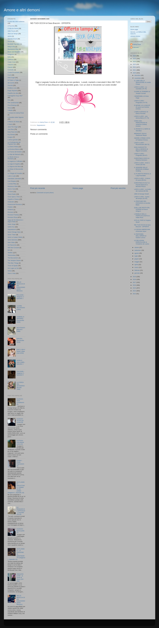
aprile (137, 264)
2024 (134, 61)
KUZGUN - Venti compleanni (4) (20, 401)
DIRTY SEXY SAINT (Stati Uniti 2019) (21, 351)
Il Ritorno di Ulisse (14, 121)
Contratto (11, 70)
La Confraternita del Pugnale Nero (14, 143)
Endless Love (12, 88)
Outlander (11, 202)
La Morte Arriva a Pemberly (13, 158)
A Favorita (11, 26)
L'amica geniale (13, 140)
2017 (134, 282)
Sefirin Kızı (11, 227)
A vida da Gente (13, 28)
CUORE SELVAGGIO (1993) (21, 307)
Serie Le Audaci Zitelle (15, 237)
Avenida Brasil (12, 39)
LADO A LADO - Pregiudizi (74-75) (140, 101)
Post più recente (37, 188)
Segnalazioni (41, 125)
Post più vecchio (118, 188)
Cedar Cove (11, 62)
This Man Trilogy (13, 263)
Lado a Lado (12, 176)
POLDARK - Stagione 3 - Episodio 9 (20, 373)
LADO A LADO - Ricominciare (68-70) (141, 143)
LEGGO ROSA (135, 36)
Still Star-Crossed (13, 247)
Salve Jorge (11, 224)
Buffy (9, 57)
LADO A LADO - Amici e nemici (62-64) (142, 163)
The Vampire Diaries (14, 260)
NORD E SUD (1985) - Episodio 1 (21, 362)
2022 (134, 67)
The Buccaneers (13, 258)
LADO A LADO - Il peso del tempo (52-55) (141, 197)
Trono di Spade (13, 265)
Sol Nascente (12, 245)
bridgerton (11, 54)
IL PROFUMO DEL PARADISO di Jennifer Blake (142, 203)
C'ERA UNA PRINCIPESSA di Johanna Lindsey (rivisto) (140, 123)
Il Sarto (10, 124)
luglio (136, 256)
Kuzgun (10, 137)
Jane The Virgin (13, 127)
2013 (134, 294)
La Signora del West (14, 166)
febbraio (137, 270)
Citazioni (10, 64)
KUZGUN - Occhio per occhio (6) (20, 420)
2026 (134, 56)
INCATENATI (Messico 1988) (21, 329)
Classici (10, 67)
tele (9, 250)
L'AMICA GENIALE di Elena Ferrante (141, 112)
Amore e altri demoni (22, 10)
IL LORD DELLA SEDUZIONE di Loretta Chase (142, 82)
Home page (78, 188)
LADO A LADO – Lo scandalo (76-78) (140, 88)
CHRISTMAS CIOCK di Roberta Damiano (141, 159)
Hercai (10, 108)
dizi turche (11, 83)
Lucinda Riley (12, 184)
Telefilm (10, 252)
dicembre (138, 75)
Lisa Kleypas (12, 181)
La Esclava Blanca (14, 149)
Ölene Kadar (12, 194)
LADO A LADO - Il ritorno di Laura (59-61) (142, 179)
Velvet (10, 271)
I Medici (10, 110)
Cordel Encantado (13, 72)
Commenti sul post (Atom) (45, 192)
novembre (138, 78)
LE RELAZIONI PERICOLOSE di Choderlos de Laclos (141, 242)
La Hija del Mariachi (14, 154)
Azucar (10, 41)
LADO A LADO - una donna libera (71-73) (141, 117)
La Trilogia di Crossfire (15, 173)
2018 (134, 279)
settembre (138, 250)
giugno (137, 259)
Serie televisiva (13, 240)
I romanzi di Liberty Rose (16, 113)
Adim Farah (11, 31)
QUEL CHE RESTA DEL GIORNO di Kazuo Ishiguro (142, 209)
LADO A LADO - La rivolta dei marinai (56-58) (142, 190)
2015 (134, 288)
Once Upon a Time (14, 197)
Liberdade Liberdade (14, 178)
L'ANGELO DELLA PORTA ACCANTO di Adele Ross (142, 215)
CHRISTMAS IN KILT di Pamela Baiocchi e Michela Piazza (141, 184)
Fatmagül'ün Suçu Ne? (15, 96)
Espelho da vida (13, 93)
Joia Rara (11, 129)
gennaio (137, 273)
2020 (134, 73)
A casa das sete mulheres (16, 21)
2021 (134, 70)
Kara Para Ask (12, 132)
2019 (134, 276)
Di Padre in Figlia (13, 80)
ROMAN (10, 209)
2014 (134, 291)
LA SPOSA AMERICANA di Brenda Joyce (142, 230)
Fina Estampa (12, 105)
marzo (137, 267)
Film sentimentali (13, 102)
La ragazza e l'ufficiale (15, 161)
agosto (137, 253)
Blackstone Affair (13, 49)
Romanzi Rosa (12, 217)
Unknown (136, 47)
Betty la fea (11, 46)
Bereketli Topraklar (14, 44)
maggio (137, 262)
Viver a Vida (11, 273)
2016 (134, 285)
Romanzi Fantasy (13, 215)
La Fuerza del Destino (15, 152)
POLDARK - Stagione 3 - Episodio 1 (20, 296)
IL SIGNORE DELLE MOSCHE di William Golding (141, 169)
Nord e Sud (11, 189)
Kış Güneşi (11, 134)
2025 (134, 58)
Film (9, 100)
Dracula (10, 85)
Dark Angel (11, 77)
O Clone (10, 191)
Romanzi (10, 212)
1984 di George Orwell (141, 194)
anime (10, 36)
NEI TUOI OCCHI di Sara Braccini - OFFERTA (142, 225)
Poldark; (10, 207)
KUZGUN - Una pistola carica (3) (20, 442)
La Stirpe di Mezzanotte (15, 169)
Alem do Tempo (13, 33)
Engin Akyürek (12, 90)
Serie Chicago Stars (14, 232)
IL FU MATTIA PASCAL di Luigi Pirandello (142, 174)
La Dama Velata (13, 146)
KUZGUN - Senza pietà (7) (20, 530)
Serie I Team (12, 234)
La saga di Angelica (14, 164)
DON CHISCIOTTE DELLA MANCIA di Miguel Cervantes (141, 149)
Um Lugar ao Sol (13, 268)
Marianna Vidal (12, 186)
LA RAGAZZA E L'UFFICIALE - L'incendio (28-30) (21, 511)
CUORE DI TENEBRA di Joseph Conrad (142, 92)
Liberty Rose (137, 44)
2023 (134, 64)
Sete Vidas (11, 242)
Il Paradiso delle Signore (16, 117)
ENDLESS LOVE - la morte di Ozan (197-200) (20, 577)
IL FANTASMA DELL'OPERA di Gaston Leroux (140, 235)
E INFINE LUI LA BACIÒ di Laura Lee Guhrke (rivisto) (142, 107)
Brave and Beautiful (14, 52)
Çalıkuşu (10, 59)
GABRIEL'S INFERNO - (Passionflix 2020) (20, 319)
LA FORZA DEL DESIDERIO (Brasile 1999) (21, 386)
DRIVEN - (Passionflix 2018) (20, 340)
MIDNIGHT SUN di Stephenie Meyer (140, 134)
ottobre (137, 247)
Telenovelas (11, 255)
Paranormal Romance (15, 204)
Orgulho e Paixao (13, 199)
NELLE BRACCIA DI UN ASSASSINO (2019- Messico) (21, 286)
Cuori (9, 75)
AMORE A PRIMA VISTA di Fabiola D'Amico (142, 139)
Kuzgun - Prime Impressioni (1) (20, 463)
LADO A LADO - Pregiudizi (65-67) (140, 154)
